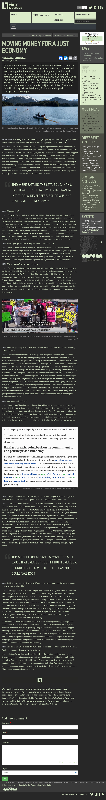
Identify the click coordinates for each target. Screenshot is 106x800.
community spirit (89, 55)
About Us (57, 15)
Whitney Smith (20, 58)
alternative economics (91, 53)
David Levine (8, 58)
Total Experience (13, 227)
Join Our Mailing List (83, 15)
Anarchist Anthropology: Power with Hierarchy (91, 117)
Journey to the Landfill (91, 123)
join (41, 15)
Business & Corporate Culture (40, 35)
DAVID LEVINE (7, 689)
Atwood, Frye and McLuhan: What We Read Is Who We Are (91, 78)
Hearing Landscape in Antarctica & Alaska (90, 84)
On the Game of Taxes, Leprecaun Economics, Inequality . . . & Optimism (91, 162)
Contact (65, 794)
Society (35, 15)
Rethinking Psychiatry (91, 121)
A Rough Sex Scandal (90, 114)
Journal (14, 15)
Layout (4, 768)
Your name (6, 723)
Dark (79, 7)
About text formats (68, 762)
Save (4, 779)
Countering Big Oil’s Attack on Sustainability (91, 152)
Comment (5, 742)
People (81, 794)
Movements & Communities (65, 35)
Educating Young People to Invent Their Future (92, 168)
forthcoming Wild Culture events (91, 231)
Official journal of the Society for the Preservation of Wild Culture (27, 785)
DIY (14, 35)
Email (4, 733)
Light (85, 7)
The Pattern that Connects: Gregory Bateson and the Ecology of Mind (92, 128)
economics (87, 58)
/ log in (46, 15)
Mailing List (73, 794)
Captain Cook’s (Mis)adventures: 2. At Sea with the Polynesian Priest (91, 95)
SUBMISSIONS (58, 20)
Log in (87, 794)
